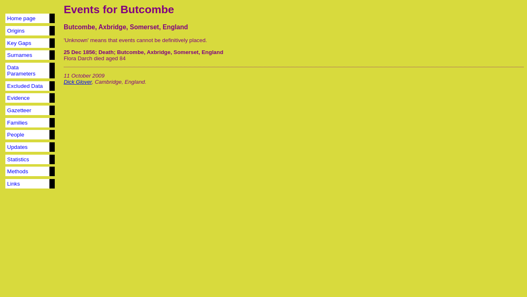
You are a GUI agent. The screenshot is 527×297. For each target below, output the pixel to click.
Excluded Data (25, 86)
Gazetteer (19, 110)
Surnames (19, 55)
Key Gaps (19, 43)
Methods (17, 171)
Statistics (18, 159)
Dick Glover (78, 82)
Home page (21, 18)
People (15, 135)
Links (13, 184)
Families (17, 123)
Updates (17, 147)
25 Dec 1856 (79, 52)
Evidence (18, 98)
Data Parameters (21, 70)
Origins (15, 31)
